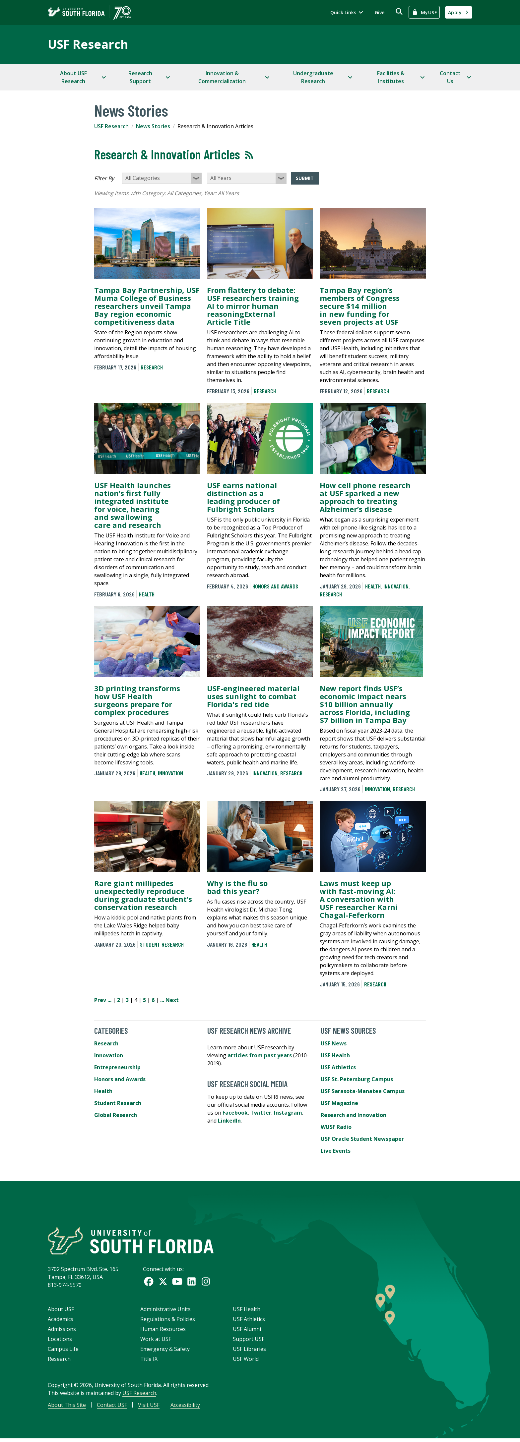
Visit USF (149, 1407)
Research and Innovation (353, 1115)
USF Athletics (338, 1067)
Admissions (62, 1331)
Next (172, 1000)
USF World (246, 1361)
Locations (60, 1341)
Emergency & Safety (165, 1351)
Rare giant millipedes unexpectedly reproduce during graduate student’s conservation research (143, 895)
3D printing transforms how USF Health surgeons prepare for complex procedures (137, 700)
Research (152, 367)
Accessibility (185, 1407)
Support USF (248, 1341)
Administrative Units (165, 1311)
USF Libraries (249, 1351)
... (109, 1000)
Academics (60, 1321)
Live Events (336, 1150)
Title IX (149, 1361)
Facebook (235, 1112)
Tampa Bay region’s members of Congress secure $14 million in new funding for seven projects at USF (360, 306)
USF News (334, 1043)
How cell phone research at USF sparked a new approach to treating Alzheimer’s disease (365, 497)
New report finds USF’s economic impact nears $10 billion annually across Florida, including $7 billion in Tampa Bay (365, 704)
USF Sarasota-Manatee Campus (363, 1091)
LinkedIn (229, 1120)
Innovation (396, 586)
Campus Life (63, 1351)
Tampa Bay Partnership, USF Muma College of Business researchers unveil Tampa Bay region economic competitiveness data (147, 306)
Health (147, 594)
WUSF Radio (336, 1127)
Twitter (260, 1112)
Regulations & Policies (167, 1321)
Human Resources (163, 1331)
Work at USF (155, 1341)
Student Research (162, 944)
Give (379, 12)
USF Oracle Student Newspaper (362, 1138)
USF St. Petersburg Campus (357, 1079)
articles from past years (260, 1055)
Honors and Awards (275, 586)
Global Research (115, 1115)
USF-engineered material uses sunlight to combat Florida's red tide (253, 696)
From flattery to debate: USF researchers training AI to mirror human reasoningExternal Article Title (253, 306)
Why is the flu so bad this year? (237, 887)
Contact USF (112, 1407)
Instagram (288, 1112)
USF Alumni (247, 1331)
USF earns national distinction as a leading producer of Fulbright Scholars (243, 497)
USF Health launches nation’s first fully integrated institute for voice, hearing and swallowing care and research (132, 505)
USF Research (88, 44)
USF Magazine (339, 1103)
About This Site (67, 1407)
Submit (305, 178)
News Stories (153, 126)
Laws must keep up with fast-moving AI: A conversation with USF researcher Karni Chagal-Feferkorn (359, 899)
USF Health (335, 1055)
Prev (100, 1000)
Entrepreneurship (117, 1067)
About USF (61, 1311)
